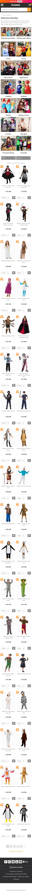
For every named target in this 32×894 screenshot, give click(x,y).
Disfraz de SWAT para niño (8, 411)
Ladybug (8, 96)
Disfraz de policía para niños (24, 411)
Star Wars (23, 134)
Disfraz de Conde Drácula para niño (8, 186)
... (1, 15)
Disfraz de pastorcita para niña (8, 487)
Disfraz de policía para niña (24, 674)
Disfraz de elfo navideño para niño (8, 674)
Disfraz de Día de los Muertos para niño (8, 224)
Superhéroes (23, 77)
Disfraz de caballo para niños (23, 749)
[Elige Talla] (5, 197)
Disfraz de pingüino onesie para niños (8, 562)
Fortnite (8, 134)
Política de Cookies (24, 876)
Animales (24, 153)
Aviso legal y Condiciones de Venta (17, 874)
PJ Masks (24, 96)
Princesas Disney (8, 153)
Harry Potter (8, 77)
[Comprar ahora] (13, 197)
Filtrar (3, 158)
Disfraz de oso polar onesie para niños (8, 749)
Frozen (8, 59)
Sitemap (16, 879)
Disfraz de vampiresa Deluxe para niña (24, 336)
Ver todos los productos (16, 851)
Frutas (24, 59)
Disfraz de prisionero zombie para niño (8, 637)
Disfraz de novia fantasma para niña (23, 186)
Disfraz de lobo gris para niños (8, 599)
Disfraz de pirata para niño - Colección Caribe (24, 224)
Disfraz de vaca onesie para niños (24, 712)
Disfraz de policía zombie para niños (8, 374)
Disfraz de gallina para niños (8, 786)
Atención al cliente (16, 867)
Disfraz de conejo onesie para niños (8, 712)
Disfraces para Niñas (8, 38)
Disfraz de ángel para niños (8, 260)
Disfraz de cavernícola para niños (24, 261)
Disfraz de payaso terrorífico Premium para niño (23, 375)
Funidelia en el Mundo (16, 871)
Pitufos (8, 115)
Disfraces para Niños (24, 38)
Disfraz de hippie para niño (8, 523)
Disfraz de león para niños (23, 786)
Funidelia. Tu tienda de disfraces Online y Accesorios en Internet (15, 5)
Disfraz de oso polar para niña (23, 562)
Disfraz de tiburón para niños (8, 449)
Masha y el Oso (24, 115)
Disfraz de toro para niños (23, 824)
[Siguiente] (24, 846)
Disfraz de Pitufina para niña (24, 299)
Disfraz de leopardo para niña (24, 524)
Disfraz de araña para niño (8, 336)
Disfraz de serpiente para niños (23, 599)
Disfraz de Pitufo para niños (24, 486)
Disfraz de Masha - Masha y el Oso (8, 299)
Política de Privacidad (10, 876)
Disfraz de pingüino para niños (8, 824)
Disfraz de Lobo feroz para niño (23, 637)
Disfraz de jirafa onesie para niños (24, 449)
